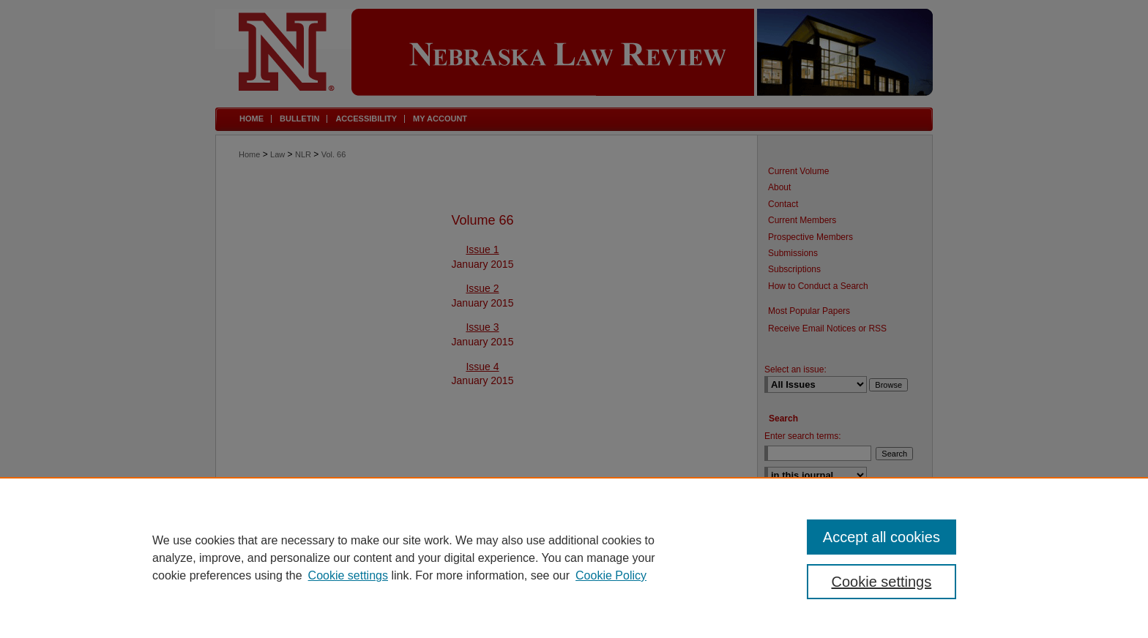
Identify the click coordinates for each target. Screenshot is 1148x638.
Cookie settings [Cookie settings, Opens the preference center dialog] (882, 582)
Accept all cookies (881, 537)
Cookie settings (348, 575)
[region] (574, 557)
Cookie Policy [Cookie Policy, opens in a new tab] (610, 575)
